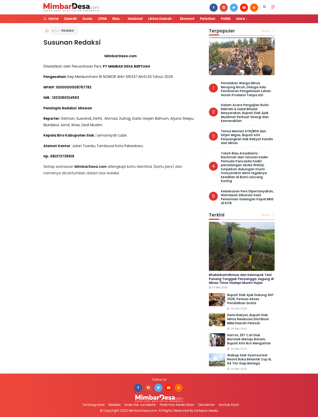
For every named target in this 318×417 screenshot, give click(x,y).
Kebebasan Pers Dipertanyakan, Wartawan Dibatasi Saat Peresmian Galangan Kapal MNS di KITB (247, 197)
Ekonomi (187, 18)
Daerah (70, 18)
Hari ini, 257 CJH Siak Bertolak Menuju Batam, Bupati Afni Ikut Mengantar (249, 339)
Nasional (135, 18)
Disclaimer (206, 404)
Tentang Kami (93, 404)
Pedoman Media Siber (177, 404)
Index (268, 31)
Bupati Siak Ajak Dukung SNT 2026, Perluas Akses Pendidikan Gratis (250, 299)
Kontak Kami (229, 404)
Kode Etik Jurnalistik (140, 404)
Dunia (87, 18)
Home (51, 18)
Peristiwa (207, 18)
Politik (226, 18)
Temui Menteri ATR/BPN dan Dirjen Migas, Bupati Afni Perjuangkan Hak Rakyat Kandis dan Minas (247, 137)
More (240, 18)
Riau (116, 18)
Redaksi (67, 30)
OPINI (102, 18)
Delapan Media (206, 410)
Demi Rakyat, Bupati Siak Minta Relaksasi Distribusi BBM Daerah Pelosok (248, 319)
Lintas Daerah (160, 18)
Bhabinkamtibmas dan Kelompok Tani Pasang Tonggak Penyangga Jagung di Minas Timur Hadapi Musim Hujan (241, 279)
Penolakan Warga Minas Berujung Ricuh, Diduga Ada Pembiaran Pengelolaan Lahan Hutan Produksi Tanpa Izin (246, 89)
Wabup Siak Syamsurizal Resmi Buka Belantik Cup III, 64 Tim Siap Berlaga (249, 359)
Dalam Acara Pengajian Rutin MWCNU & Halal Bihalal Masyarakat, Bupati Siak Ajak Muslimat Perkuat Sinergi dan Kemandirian (245, 113)
